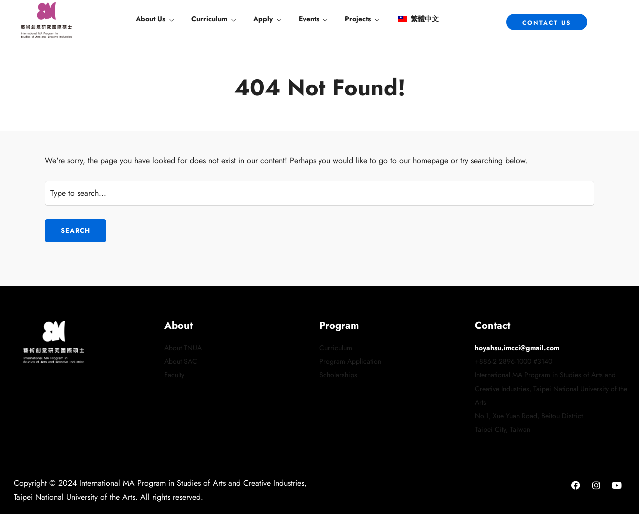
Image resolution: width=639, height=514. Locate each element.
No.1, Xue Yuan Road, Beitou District (529, 416)
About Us (150, 19)
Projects (358, 19)
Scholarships (338, 375)
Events (309, 19)
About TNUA (183, 348)
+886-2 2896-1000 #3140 (513, 361)
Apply (263, 19)
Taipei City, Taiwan (502, 429)
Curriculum (209, 19)
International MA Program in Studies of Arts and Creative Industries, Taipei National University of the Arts (551, 388)
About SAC (180, 361)
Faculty (174, 375)
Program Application (350, 361)
